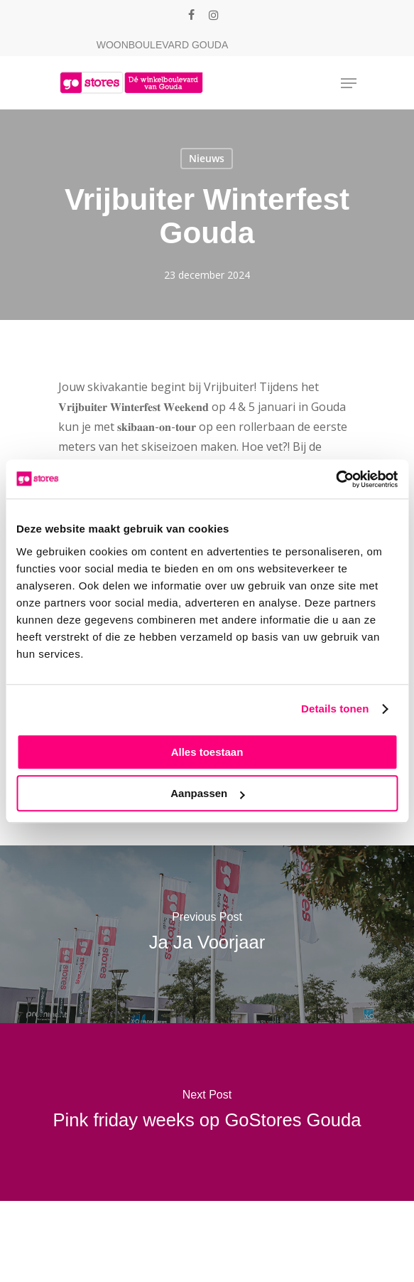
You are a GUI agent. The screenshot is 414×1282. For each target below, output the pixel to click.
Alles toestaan (207, 752)
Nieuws (206, 158)
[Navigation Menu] (348, 83)
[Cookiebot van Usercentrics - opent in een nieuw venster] (335, 479)
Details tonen (335, 709)
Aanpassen (207, 793)
